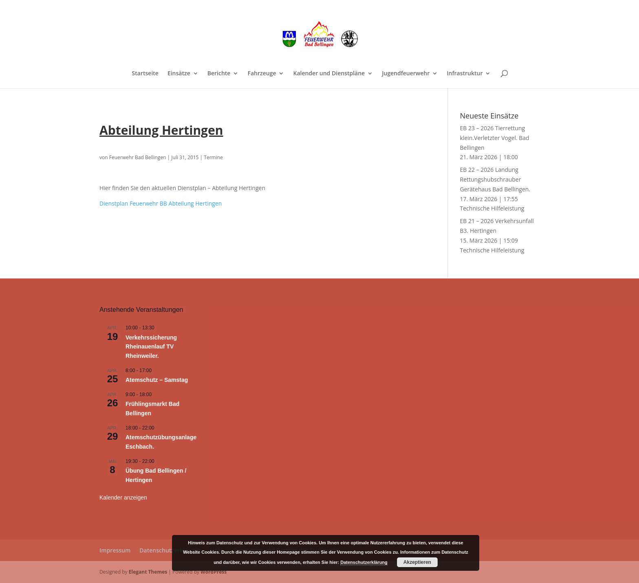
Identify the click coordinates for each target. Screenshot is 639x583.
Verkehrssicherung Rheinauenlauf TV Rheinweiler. (151, 346)
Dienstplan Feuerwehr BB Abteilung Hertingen (160, 203)
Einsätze (178, 73)
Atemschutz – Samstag (157, 380)
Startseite (145, 73)
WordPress (214, 571)
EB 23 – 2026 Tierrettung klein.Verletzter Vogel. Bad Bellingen (494, 137)
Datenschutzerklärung (170, 550)
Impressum (114, 550)
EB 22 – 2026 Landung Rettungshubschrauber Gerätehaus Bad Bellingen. (495, 179)
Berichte (219, 73)
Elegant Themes (148, 571)
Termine (213, 157)
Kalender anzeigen (123, 497)
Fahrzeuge (261, 73)
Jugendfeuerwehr (406, 73)
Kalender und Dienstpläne (329, 73)
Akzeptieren (417, 562)
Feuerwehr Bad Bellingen (137, 157)
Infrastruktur (465, 73)
